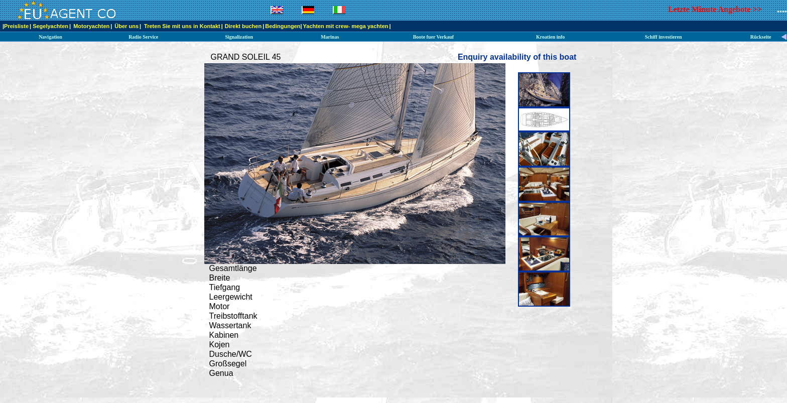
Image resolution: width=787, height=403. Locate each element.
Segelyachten (50, 26)
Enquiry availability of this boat (517, 57)
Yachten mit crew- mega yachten (345, 26)
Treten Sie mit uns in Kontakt (182, 26)
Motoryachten (91, 26)
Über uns (126, 26)
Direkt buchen (243, 26)
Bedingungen (282, 26)
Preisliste (16, 26)
